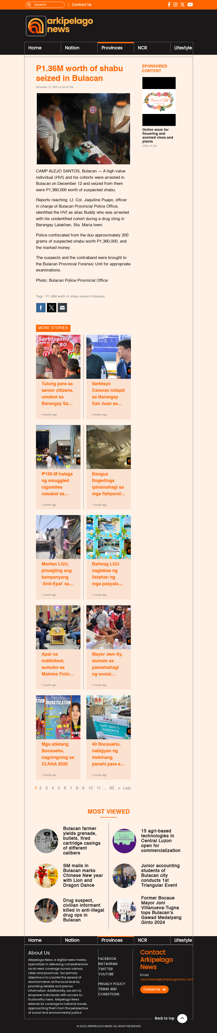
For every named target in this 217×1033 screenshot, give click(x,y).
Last (126, 788)
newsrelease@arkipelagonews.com (167, 979)
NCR (142, 48)
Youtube (106, 974)
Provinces (112, 48)
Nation (72, 48)
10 (90, 788)
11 (99, 788)
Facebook (107, 958)
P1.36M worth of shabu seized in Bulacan (75, 296)
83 (112, 788)
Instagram (107, 963)
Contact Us (154, 989)
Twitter (105, 968)
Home (34, 48)
